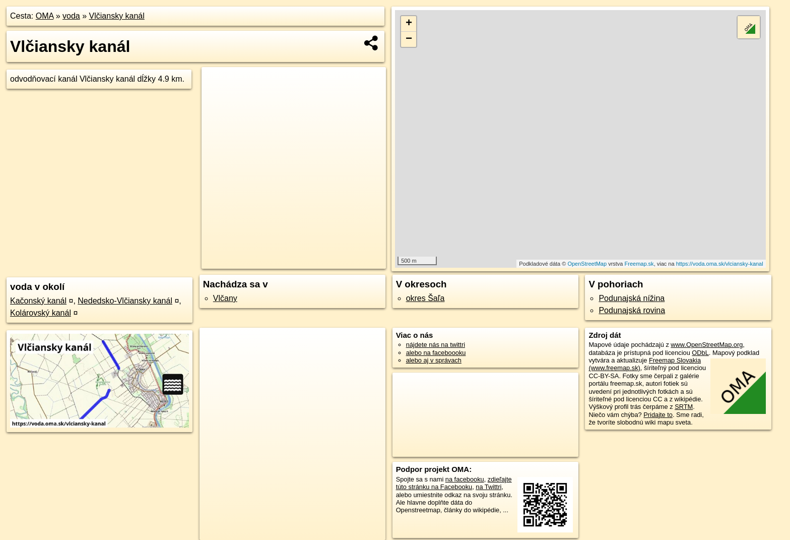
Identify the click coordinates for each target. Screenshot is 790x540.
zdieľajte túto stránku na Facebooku (454, 483)
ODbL (700, 352)
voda (71, 16)
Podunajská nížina (632, 298)
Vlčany (225, 298)
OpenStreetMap (587, 264)
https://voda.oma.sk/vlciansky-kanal (719, 264)
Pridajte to (658, 414)
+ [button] (409, 23)
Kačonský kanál (38, 300)
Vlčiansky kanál (117, 16)
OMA (45, 16)
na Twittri (488, 487)
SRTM (684, 406)
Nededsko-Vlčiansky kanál (125, 300)
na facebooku (464, 479)
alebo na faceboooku (436, 352)
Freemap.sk (639, 264)
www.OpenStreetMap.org (707, 344)
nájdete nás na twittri (435, 344)
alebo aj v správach (434, 360)
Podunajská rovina (632, 310)
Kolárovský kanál (40, 313)
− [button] (409, 39)
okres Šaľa (425, 298)
